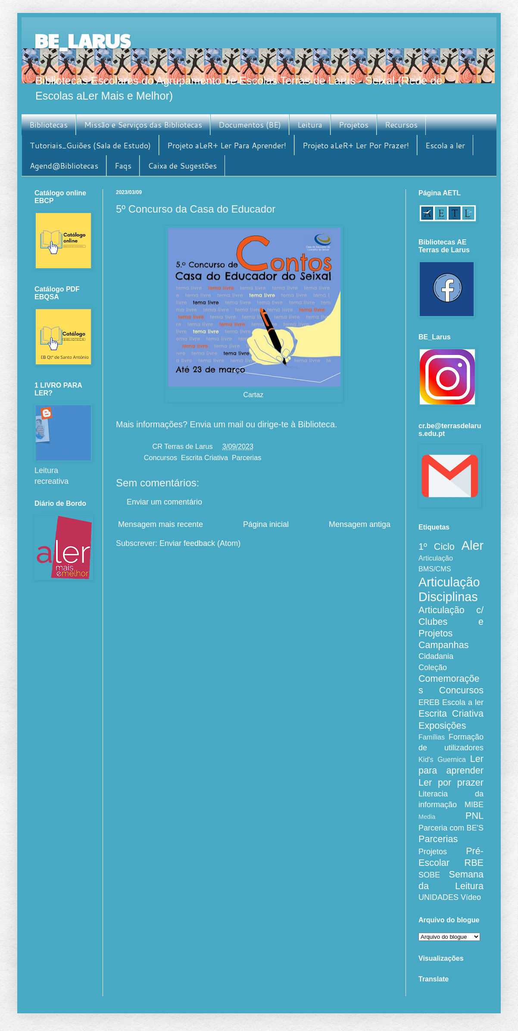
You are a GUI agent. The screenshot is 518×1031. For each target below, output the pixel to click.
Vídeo (471, 897)
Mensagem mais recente (160, 524)
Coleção (432, 667)
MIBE (474, 804)
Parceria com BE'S (451, 828)
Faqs (123, 165)
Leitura (309, 124)
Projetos (353, 124)
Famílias (431, 737)
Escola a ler (445, 145)
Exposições (442, 725)
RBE (474, 862)
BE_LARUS (82, 40)
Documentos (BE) (249, 124)
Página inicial (266, 524)
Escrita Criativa (204, 457)
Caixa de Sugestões (182, 165)
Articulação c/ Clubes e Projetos (451, 622)
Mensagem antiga (359, 524)
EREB (429, 702)
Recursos (401, 124)
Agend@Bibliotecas (64, 165)
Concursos (160, 457)
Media (426, 816)
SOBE (429, 875)
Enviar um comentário (164, 502)
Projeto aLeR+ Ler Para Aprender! (226, 145)
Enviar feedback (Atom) (199, 543)
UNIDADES (438, 897)
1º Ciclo (436, 546)
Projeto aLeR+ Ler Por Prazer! (356, 145)
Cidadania (435, 656)
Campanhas (443, 644)
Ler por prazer (451, 782)
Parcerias (246, 457)
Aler (473, 545)
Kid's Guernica (442, 759)
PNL (474, 815)
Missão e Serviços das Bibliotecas (143, 124)
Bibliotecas (48, 124)
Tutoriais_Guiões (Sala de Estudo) (90, 145)
